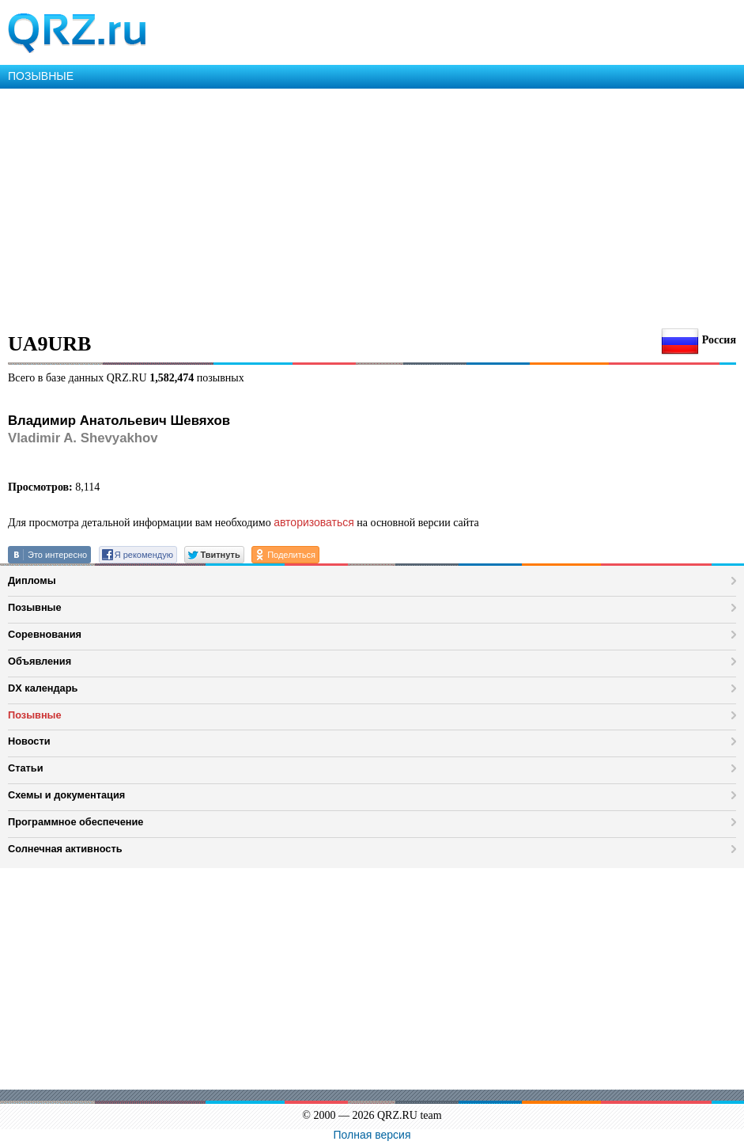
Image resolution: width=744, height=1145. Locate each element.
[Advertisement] (372, 207)
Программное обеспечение (75, 822)
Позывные (35, 607)
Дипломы (32, 580)
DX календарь (42, 688)
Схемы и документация (66, 795)
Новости (29, 741)
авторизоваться (314, 522)
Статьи (25, 768)
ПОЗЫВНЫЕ (41, 76)
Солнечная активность (65, 849)
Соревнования (44, 634)
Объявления (39, 661)
